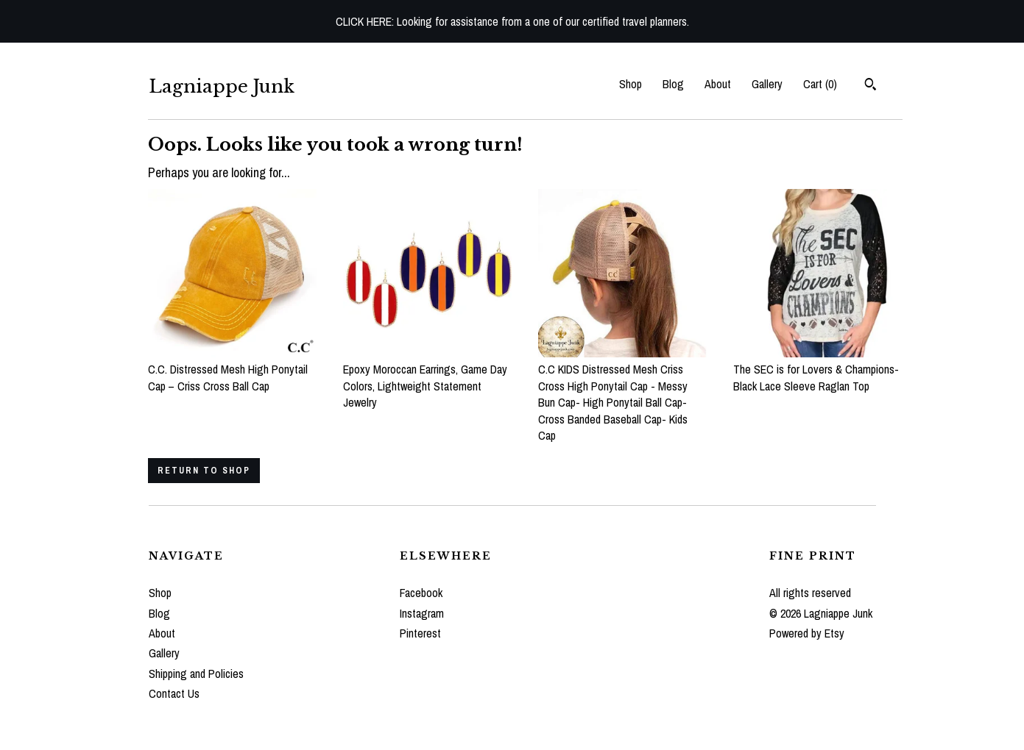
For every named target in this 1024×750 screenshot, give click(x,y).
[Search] (870, 86)
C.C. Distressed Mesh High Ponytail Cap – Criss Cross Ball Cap (232, 369)
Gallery (767, 84)
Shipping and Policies (196, 673)
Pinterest (420, 633)
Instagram (422, 613)
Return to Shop (204, 470)
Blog (673, 84)
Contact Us (174, 693)
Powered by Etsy (806, 633)
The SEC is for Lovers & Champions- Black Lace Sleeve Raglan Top (817, 369)
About (718, 84)
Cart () (820, 84)
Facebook (421, 593)
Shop (630, 84)
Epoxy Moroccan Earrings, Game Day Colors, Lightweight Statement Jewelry (427, 377)
